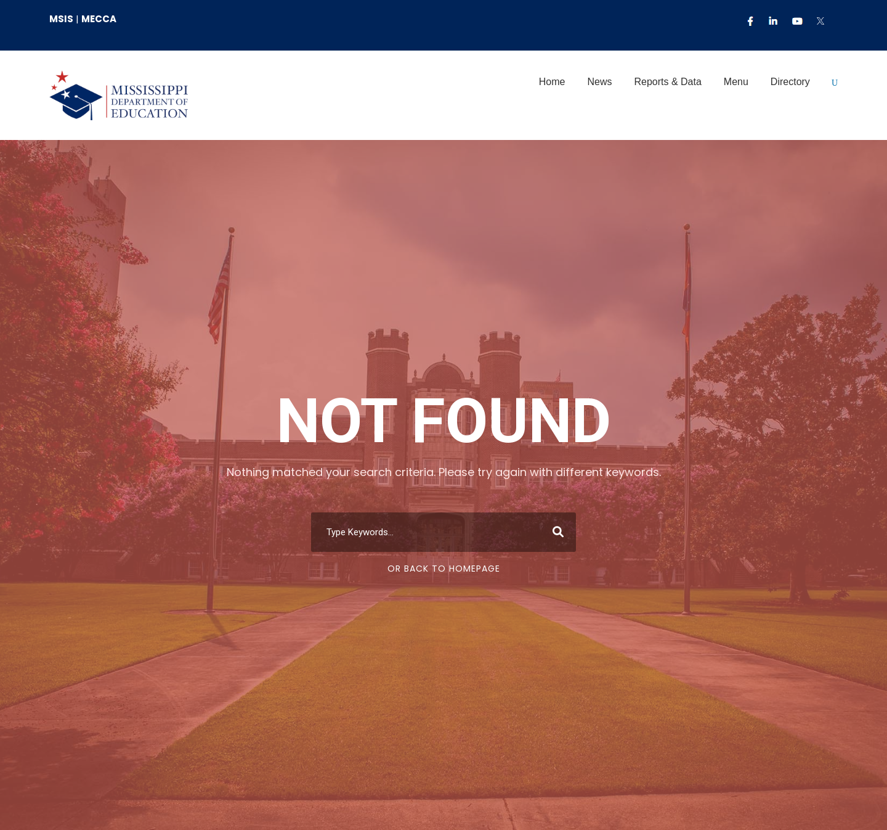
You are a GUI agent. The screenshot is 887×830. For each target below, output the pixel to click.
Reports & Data (667, 81)
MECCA (98, 18)
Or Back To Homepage (443, 568)
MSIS (61, 18)
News (599, 81)
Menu (736, 81)
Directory (790, 81)
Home (552, 81)
